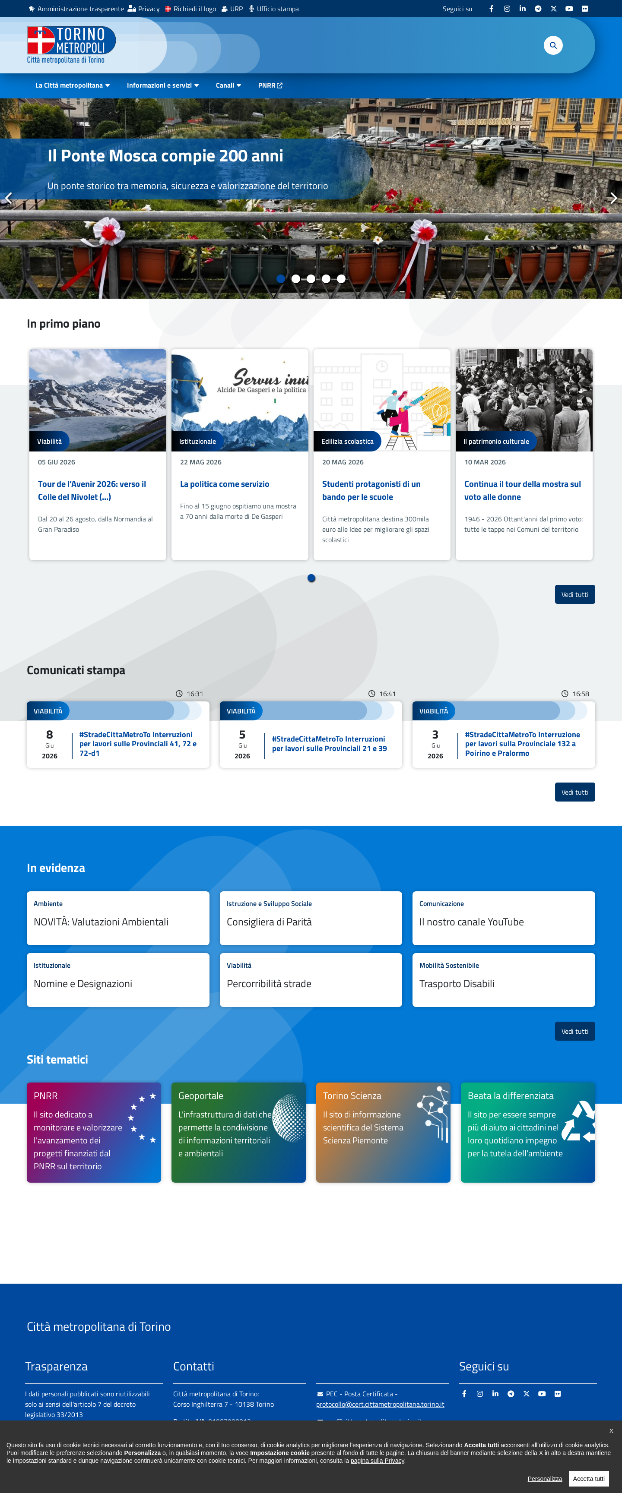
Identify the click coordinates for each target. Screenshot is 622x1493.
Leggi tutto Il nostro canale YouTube (504, 918)
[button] (553, 45)
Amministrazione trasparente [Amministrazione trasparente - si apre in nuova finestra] (81, 8)
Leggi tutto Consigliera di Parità (311, 918)
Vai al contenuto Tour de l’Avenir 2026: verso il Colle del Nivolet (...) (98, 455)
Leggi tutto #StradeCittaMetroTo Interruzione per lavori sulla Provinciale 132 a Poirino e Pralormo (504, 734)
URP (236, 8)
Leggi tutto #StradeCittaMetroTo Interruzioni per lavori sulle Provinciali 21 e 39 (311, 734)
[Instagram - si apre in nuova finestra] (507, 8)
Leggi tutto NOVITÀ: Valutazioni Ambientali (118, 918)
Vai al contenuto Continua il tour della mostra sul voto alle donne (524, 455)
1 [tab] (281, 278)
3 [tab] (311, 278)
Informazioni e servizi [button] (159, 85)
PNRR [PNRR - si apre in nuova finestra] (267, 85)
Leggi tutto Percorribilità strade (311, 980)
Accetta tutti (589, 1478)
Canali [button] (225, 85)
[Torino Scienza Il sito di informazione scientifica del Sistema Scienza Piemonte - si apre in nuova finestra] (383, 1133)
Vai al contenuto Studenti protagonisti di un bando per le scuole (382, 455)
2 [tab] (296, 278)
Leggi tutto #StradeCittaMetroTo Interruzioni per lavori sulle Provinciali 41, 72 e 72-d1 (118, 734)
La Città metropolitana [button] (69, 85)
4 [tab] (326, 278)
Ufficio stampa (278, 8)
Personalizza (545, 1478)
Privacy (149, 8)
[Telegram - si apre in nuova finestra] (538, 8)
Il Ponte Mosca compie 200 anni (165, 155)
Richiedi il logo (195, 8)
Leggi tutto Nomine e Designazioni (118, 980)
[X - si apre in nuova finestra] (554, 8)
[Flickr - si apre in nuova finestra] (585, 8)
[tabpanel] (311, 198)
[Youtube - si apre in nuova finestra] (569, 8)
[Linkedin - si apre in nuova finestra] (522, 8)
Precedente (9, 198)
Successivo (613, 198)
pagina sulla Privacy (377, 1460)
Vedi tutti (578, 594)
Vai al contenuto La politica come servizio (240, 455)
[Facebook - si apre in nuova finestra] (491, 8)
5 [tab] (341, 278)
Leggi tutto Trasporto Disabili (504, 980)
